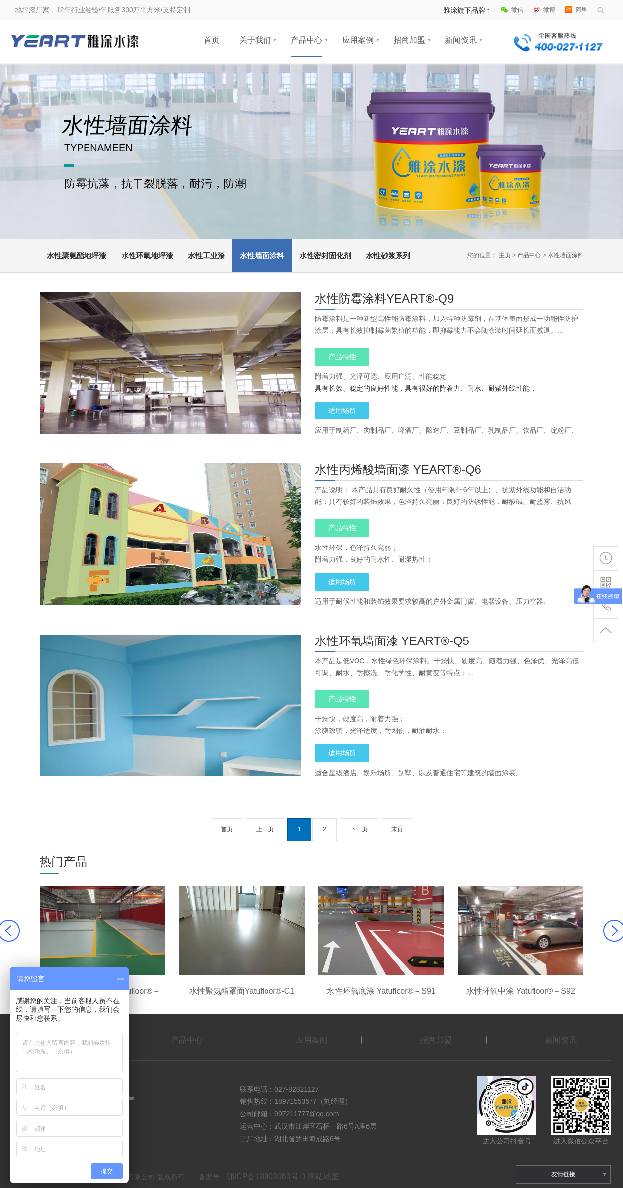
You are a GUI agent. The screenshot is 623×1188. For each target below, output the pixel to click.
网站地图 (323, 1176)
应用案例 (358, 40)
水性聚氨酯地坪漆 (76, 255)
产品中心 (306, 40)
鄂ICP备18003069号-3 (266, 1176)
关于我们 (255, 40)
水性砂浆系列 (388, 255)
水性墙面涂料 (262, 255)
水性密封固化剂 (325, 255)
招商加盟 (409, 40)
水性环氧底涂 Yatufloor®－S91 (381, 991)
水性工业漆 (206, 255)
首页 (212, 40)
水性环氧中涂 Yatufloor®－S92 (520, 991)
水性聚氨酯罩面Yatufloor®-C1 (241, 991)
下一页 (359, 829)
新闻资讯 (461, 40)
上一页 (265, 829)
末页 (397, 829)
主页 (505, 255)
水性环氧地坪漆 (147, 255)
